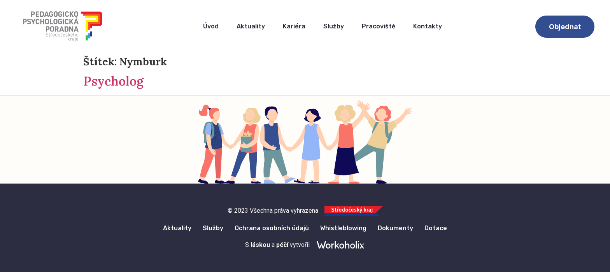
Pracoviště (378, 26)
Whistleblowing (344, 228)
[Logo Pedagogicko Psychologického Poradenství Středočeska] (63, 26)
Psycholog (113, 81)
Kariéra (294, 26)
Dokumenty (396, 228)
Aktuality (251, 26)
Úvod (211, 26)
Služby (333, 26)
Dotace (437, 228)
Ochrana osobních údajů (272, 228)
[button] (564, 27)
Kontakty (427, 26)
